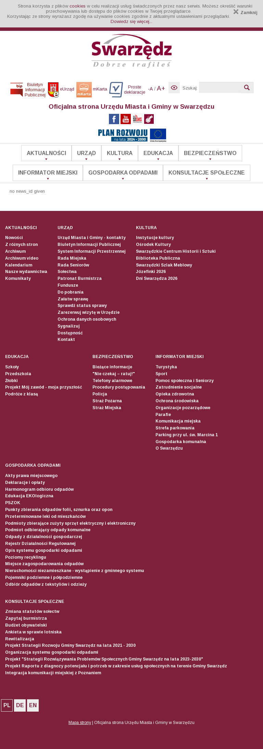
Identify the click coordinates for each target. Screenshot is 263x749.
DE (20, 705)
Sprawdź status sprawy (82, 305)
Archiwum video (21, 258)
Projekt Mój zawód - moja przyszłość (43, 387)
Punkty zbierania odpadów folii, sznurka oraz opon (58, 509)
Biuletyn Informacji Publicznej (89, 244)
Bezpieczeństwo (210, 153)
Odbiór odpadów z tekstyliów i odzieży (46, 584)
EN (33, 705)
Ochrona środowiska (177, 401)
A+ (161, 88)
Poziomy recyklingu (25, 557)
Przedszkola (18, 373)
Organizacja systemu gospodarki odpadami (51, 652)
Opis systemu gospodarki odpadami (43, 550)
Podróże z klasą (21, 394)
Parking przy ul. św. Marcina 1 (186, 434)
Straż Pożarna (107, 401)
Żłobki (11, 380)
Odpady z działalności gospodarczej (43, 536)
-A (150, 89)
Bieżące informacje (112, 367)
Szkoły (12, 367)
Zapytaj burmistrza (26, 618)
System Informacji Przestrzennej (92, 251)
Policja (99, 394)
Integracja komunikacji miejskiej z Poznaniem (53, 672)
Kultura (120, 153)
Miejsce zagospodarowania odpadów (44, 563)
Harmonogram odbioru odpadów (39, 489)
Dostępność (70, 333)
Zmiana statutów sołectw (32, 611)
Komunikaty (18, 278)
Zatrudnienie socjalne (178, 387)
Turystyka (166, 367)
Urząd (86, 153)
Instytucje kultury (155, 237)
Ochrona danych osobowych (87, 319)
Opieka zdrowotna (174, 394)
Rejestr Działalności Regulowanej (40, 543)
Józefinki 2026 (151, 271)
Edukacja (158, 153)
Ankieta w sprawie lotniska (33, 632)
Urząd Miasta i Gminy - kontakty (92, 237)
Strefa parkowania (175, 428)
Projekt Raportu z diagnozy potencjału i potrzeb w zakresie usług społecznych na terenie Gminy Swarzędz (116, 666)
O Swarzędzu (169, 448)
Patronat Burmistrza (80, 278)
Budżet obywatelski (26, 625)
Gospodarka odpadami (123, 173)
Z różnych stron (21, 244)
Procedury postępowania (118, 387)
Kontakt (66, 339)
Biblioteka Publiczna (158, 258)
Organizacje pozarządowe (182, 407)
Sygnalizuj (69, 326)
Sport (161, 373)
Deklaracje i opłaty (25, 482)
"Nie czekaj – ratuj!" (113, 373)
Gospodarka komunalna (180, 441)
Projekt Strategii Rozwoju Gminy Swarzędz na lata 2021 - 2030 (70, 645)
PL (7, 705)
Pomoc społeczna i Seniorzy (184, 380)
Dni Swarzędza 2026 (156, 278)
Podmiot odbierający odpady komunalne (47, 529)
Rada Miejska (72, 258)
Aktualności (46, 153)
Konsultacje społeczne (206, 173)
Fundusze (68, 285)
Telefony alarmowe (112, 380)
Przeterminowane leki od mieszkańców (45, 516)
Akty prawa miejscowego (31, 475)
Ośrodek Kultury (153, 244)
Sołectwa (67, 271)
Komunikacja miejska (178, 421)
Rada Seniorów (73, 265)
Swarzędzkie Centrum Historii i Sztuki (176, 251)
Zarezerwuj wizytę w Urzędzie (89, 312)
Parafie (163, 414)
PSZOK (12, 502)
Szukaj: (190, 88)
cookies (78, 6)
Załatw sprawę (73, 299)
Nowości (14, 237)
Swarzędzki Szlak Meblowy (164, 265)
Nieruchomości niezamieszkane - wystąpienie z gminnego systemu (74, 570)
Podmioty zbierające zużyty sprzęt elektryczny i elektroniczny (70, 523)
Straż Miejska (106, 407)
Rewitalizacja (19, 639)
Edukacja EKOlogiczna (29, 496)
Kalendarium (18, 265)
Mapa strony (79, 722)
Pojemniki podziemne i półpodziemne (44, 577)
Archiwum (15, 251)
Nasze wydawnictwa (26, 271)
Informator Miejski (47, 173)
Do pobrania (71, 292)
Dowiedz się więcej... (131, 21)
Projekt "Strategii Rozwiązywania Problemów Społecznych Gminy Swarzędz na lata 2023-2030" (104, 659)
